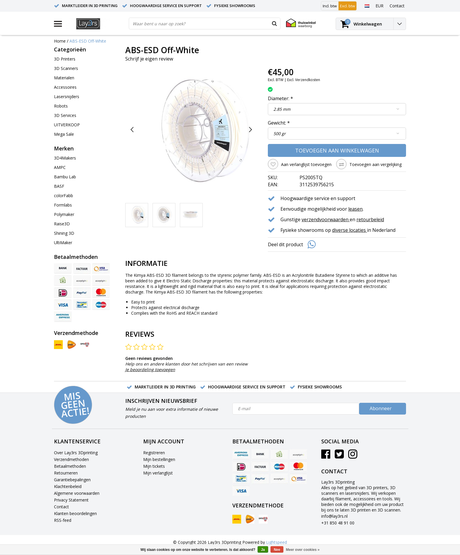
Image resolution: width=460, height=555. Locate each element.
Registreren (154, 452)
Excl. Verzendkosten (303, 79)
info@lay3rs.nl (334, 516)
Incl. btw (330, 6)
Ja (263, 550)
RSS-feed (62, 520)
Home (60, 41)
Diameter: (280, 98)
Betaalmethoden (70, 466)
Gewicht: (279, 123)
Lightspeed (276, 542)
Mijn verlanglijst (158, 473)
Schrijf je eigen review (149, 59)
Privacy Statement (71, 500)
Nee (277, 550)
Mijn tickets (154, 466)
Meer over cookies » (303, 550)
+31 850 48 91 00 (337, 523)
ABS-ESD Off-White (88, 41)
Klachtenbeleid (68, 486)
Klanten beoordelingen (75, 513)
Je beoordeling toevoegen (150, 369)
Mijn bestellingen (159, 459)
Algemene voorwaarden (76, 493)
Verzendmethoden (71, 459)
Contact (61, 506)
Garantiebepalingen (72, 479)
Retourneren (66, 473)
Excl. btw (347, 6)
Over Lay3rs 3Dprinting (76, 452)
